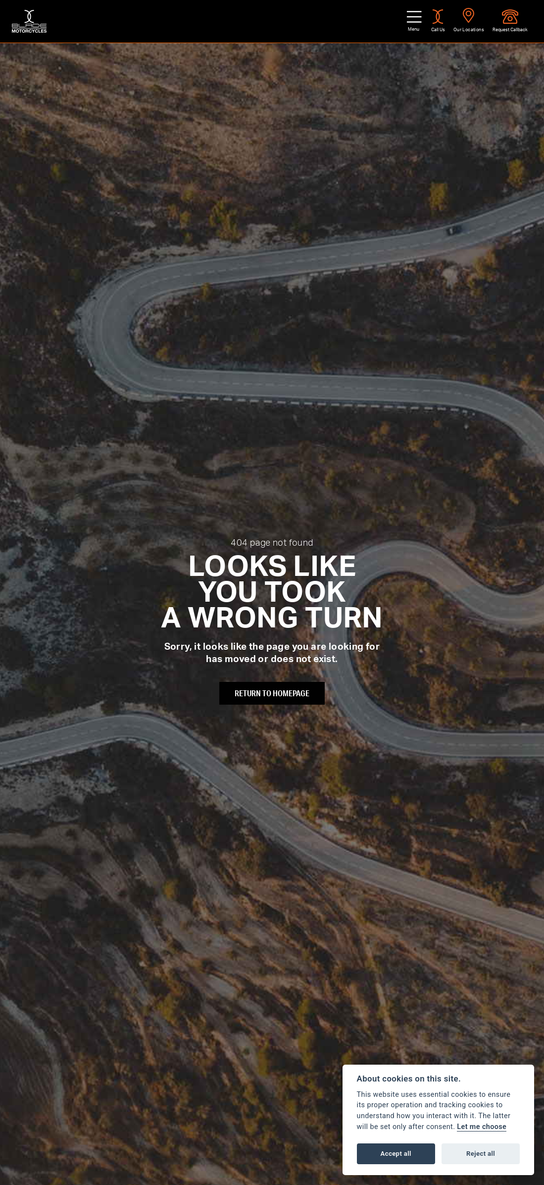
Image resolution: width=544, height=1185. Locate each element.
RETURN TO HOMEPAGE (272, 693)
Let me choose (481, 1127)
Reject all (480, 1153)
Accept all (396, 1153)
